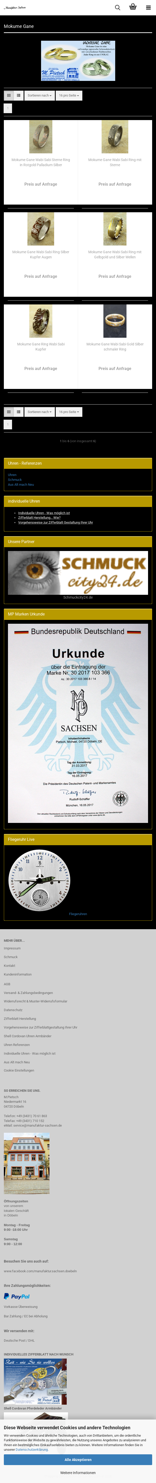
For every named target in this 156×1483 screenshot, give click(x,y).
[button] (9, 96)
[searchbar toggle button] (117, 7)
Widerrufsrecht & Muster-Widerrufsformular (35, 1001)
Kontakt (9, 966)
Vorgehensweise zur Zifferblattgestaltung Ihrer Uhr (40, 1027)
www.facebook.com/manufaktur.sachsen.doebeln (40, 1271)
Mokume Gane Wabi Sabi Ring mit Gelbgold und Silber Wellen (115, 254)
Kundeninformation (18, 974)
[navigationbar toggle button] (148, 7)
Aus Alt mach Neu (21, 484)
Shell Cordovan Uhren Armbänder (27, 1036)
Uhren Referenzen (17, 1045)
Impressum (12, 948)
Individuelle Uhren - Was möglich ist (29, 1053)
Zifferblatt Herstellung (20, 1019)
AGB (7, 984)
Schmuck (15, 480)
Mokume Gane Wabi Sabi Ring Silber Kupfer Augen (40, 254)
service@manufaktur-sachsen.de (37, 1125)
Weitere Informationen (78, 1473)
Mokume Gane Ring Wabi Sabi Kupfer (41, 346)
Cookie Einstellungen (19, 1070)
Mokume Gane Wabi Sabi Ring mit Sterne (115, 162)
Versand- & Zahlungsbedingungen (28, 993)
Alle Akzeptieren (78, 1460)
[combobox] (39, 96)
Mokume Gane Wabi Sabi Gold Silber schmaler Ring (115, 346)
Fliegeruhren (78, 914)
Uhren (12, 475)
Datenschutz (13, 1010)
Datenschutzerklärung (32, 1450)
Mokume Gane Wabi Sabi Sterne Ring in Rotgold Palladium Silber (41, 162)
